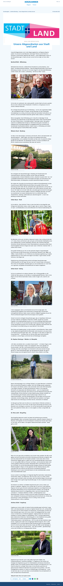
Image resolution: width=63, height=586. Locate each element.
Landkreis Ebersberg (14, 11)
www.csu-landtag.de (7, 1)
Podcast (34, 4)
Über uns (58, 1)
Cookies (58, 584)
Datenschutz (53, 584)
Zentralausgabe (6, 11)
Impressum (48, 584)
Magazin (29, 4)
